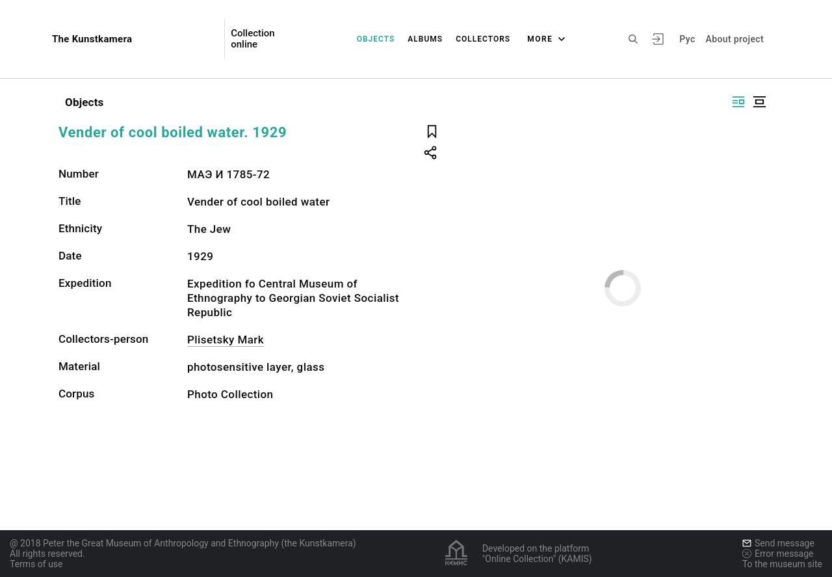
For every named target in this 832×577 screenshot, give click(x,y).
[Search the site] (633, 39)
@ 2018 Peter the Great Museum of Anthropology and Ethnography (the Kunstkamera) (183, 543)
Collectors (483, 39)
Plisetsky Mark (225, 339)
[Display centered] (759, 102)
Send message (778, 543)
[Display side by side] (738, 102)
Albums (425, 39)
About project (735, 39)
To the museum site (782, 564)
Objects (376, 39)
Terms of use (36, 564)
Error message (778, 553)
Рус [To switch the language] (687, 39)
